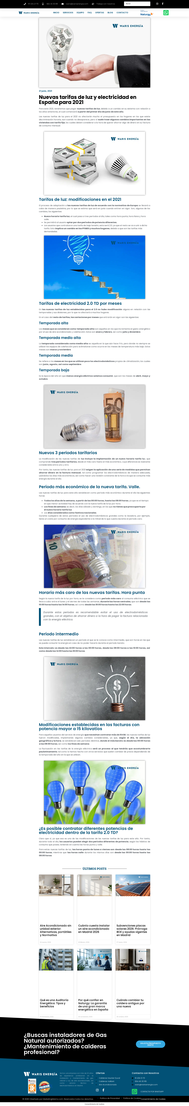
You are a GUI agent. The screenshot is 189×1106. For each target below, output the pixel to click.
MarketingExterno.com (53, 1099)
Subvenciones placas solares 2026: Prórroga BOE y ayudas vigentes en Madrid (132, 930)
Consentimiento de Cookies (153, 1099)
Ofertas (99, 12)
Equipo (80, 12)
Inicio (56, 12)
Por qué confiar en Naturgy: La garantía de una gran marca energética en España (93, 1004)
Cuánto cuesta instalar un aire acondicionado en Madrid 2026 (94, 929)
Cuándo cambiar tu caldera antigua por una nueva (130, 1003)
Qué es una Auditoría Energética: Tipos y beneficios (54, 1003)
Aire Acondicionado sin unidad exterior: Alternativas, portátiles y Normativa (55, 930)
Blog (110, 12)
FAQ (90, 12)
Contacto (122, 12)
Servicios (68, 12)
